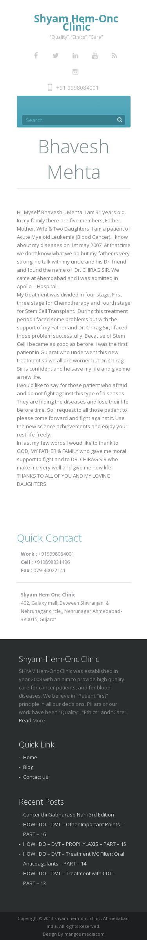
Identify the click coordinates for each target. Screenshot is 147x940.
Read (26, 720)
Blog (28, 767)
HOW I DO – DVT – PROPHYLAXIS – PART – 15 (74, 843)
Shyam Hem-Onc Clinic (76, 22)
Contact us (35, 776)
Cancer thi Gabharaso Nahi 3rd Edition (68, 814)
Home (30, 757)
